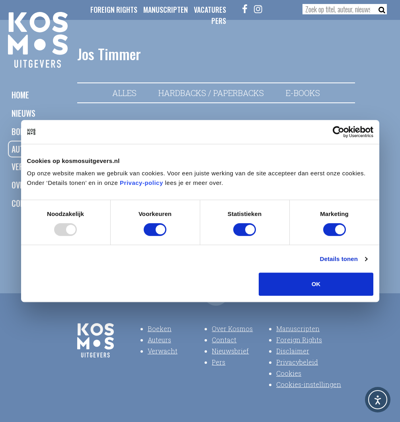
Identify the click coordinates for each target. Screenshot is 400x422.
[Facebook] (245, 8)
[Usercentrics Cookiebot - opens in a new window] (338, 132)
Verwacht (163, 351)
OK (316, 284)
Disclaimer (292, 351)
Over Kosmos (232, 328)
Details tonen (339, 258)
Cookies (288, 373)
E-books (303, 93)
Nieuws (23, 113)
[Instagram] (258, 8)
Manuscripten (165, 9)
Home (20, 95)
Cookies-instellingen (308, 384)
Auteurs (159, 340)
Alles (124, 93)
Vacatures (210, 9)
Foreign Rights (113, 9)
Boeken (160, 328)
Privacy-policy (141, 182)
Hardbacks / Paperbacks (211, 93)
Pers (218, 21)
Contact (224, 340)
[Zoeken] (379, 9)
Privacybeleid (297, 362)
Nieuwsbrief (230, 351)
